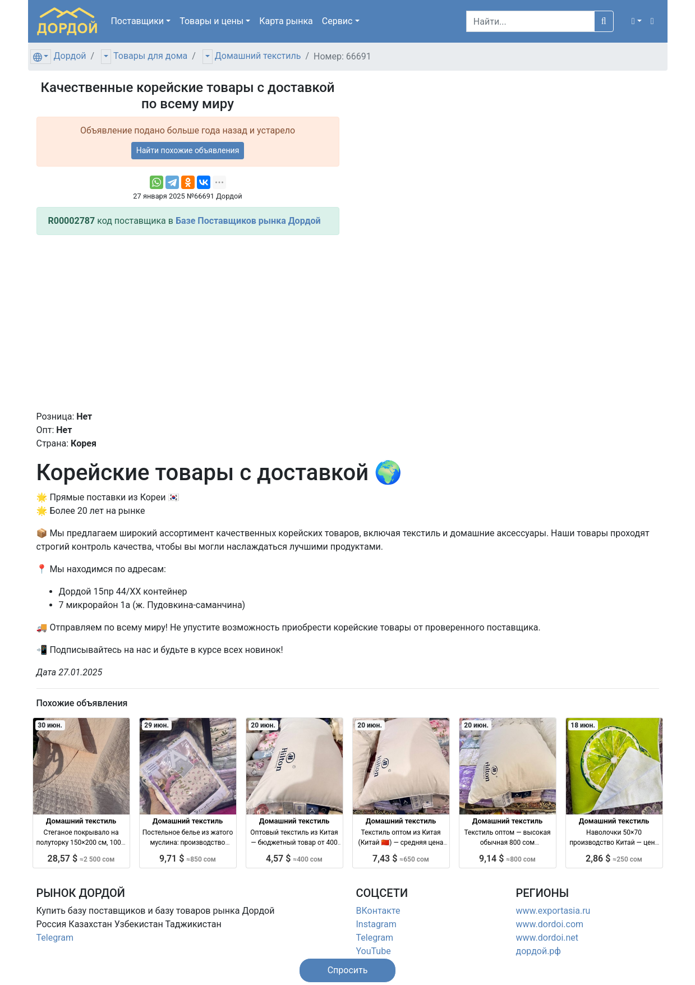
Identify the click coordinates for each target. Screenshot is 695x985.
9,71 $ (187, 858)
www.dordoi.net (547, 937)
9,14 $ (507, 858)
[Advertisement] (187, 322)
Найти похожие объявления (188, 150)
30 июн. (50, 725)
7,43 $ (400, 858)
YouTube (373, 951)
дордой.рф (538, 951)
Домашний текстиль (258, 55)
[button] (636, 21)
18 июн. (582, 725)
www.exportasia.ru (553, 910)
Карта (286, 21)
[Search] (530, 21)
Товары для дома (150, 55)
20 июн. (263, 725)
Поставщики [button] (137, 21)
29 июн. (156, 725)
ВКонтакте (378, 910)
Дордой (69, 55)
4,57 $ (294, 858)
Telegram (54, 937)
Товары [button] (211, 21)
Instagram (376, 924)
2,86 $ (614, 858)
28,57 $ (81, 858)
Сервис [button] (337, 21)
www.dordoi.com (550, 924)
